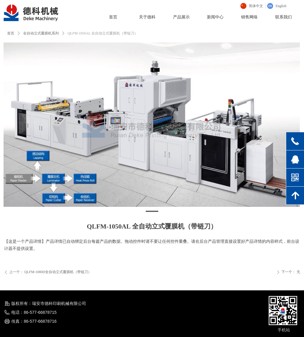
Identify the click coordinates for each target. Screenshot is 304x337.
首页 (10, 33)
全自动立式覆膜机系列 (41, 33)
